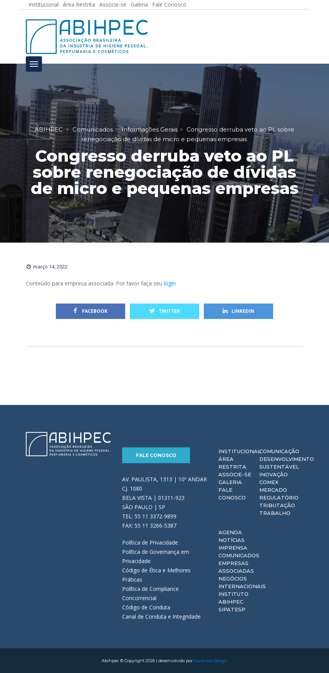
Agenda (230, 532)
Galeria (230, 482)
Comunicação (279, 451)
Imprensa (232, 548)
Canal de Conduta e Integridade (161, 616)
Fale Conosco (156, 455)
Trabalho (274, 513)
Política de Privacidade (150, 542)
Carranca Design (210, 660)
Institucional (239, 451)
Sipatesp (231, 609)
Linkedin (238, 311)
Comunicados (238, 555)
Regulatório (279, 497)
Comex (269, 482)
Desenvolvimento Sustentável (286, 463)
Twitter (164, 311)
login (170, 283)
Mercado (273, 490)
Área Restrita (232, 463)
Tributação (277, 505)
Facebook (90, 311)
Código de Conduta (146, 607)
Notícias (231, 540)
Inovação (273, 474)
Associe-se (234, 474)
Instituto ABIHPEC (233, 598)
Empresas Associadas (236, 567)
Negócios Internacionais (242, 582)
